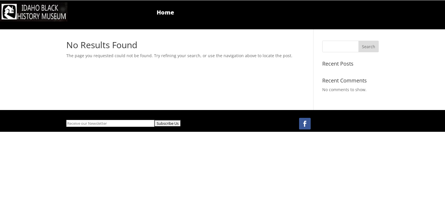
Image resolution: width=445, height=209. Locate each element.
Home (165, 13)
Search (368, 46)
